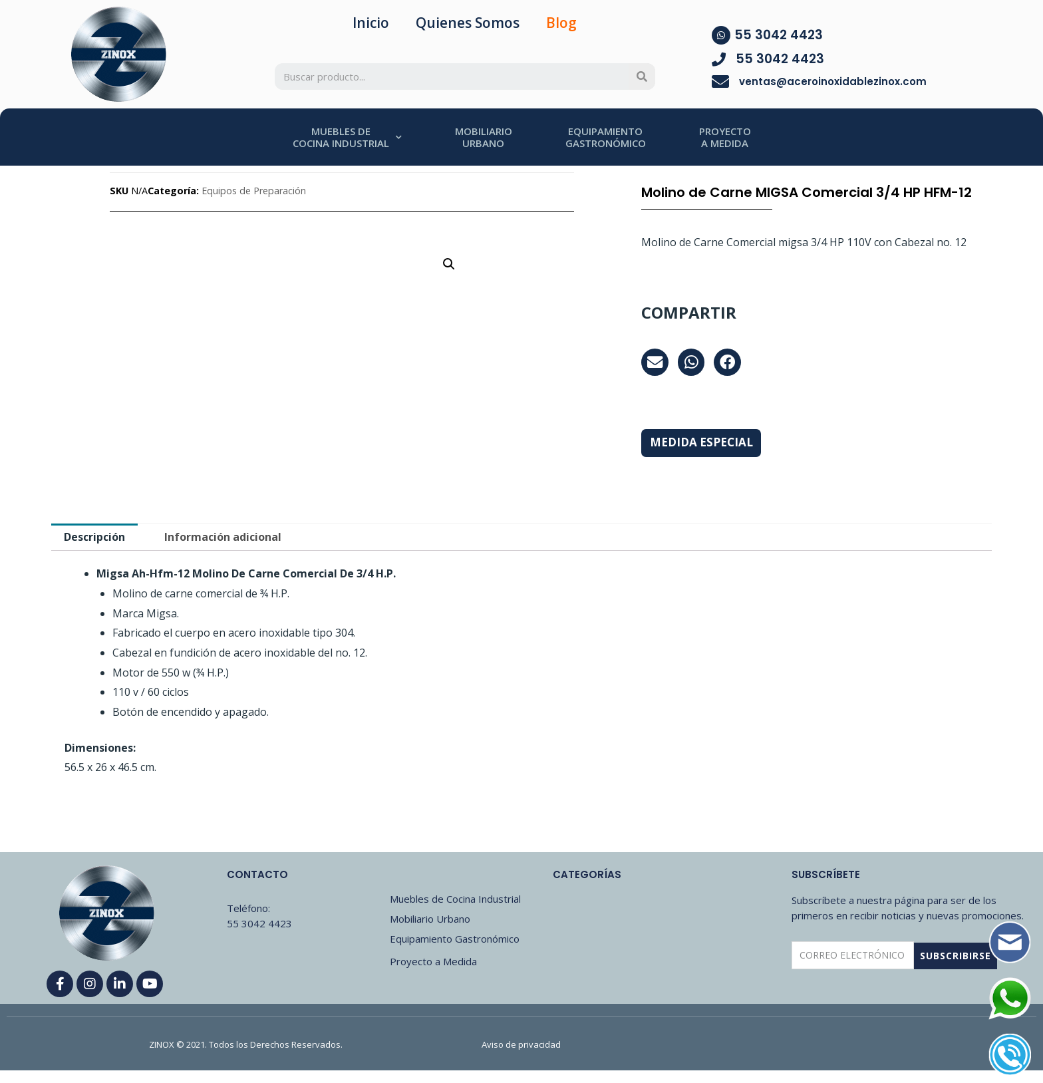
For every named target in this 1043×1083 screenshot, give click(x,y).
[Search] (642, 76)
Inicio (371, 22)
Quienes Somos (468, 22)
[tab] (94, 537)
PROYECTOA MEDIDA (725, 137)
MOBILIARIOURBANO (483, 137)
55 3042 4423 (778, 35)
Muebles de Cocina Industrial (455, 898)
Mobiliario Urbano (430, 918)
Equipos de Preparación (254, 190)
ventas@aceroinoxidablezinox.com (833, 81)
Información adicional (222, 537)
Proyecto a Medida (433, 961)
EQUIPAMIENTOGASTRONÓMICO (605, 137)
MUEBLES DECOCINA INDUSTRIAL (347, 137)
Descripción (94, 537)
